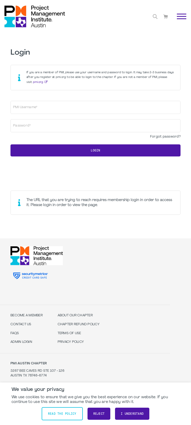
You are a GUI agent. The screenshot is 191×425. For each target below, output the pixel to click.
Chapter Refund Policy (79, 324)
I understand (132, 414)
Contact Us (20, 324)
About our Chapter (75, 315)
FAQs (14, 333)
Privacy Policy (71, 342)
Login (95, 150)
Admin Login (21, 342)
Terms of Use (69, 333)
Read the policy (62, 414)
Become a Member (26, 315)
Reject (99, 414)
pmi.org (38, 82)
